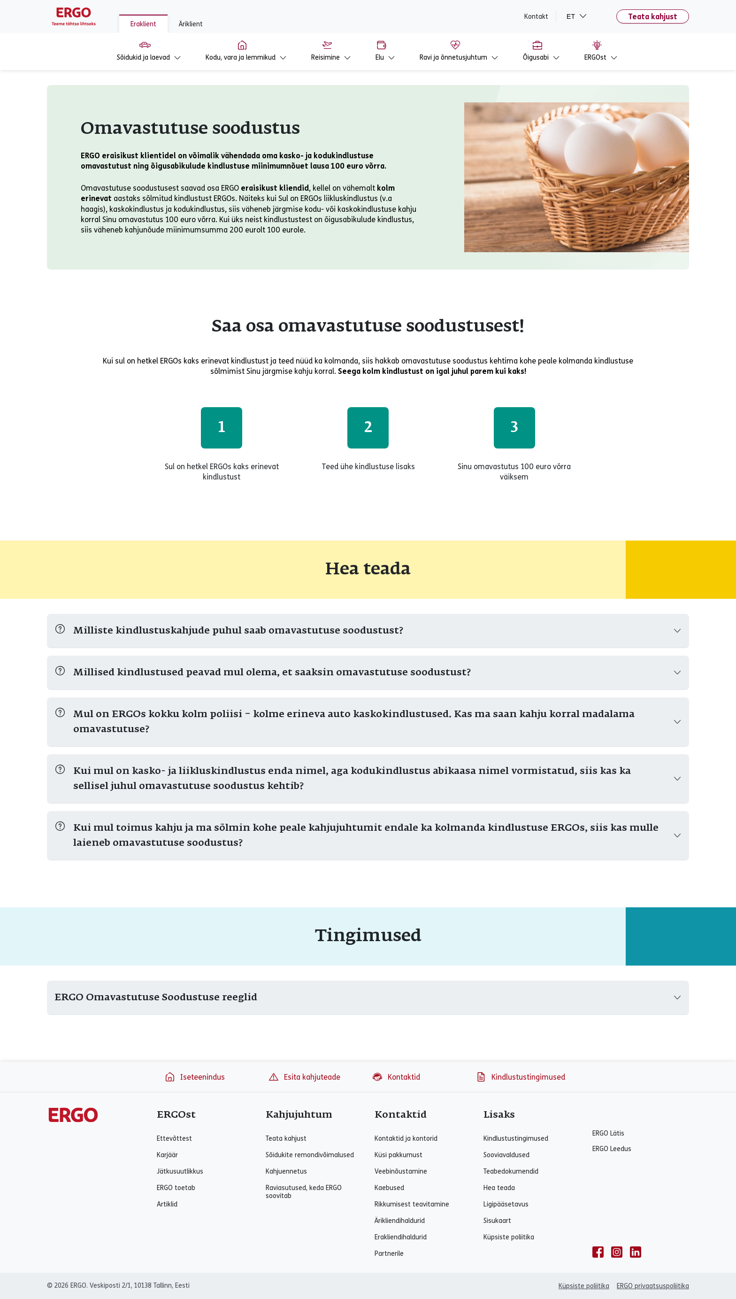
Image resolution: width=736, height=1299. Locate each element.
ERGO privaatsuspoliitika (653, 1286)
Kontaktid (396, 1076)
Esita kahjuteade (304, 1076)
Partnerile (389, 1254)
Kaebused (389, 1188)
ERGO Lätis (608, 1133)
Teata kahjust (652, 16)
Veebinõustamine (401, 1171)
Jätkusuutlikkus (180, 1171)
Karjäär (167, 1155)
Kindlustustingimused (520, 1076)
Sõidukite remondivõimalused (310, 1155)
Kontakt (536, 17)
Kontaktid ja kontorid (406, 1139)
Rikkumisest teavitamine (412, 1204)
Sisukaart (497, 1221)
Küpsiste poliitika (508, 1237)
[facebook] (598, 1252)
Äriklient (191, 24)
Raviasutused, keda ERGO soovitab (304, 1192)
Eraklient (143, 24)
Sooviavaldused (506, 1155)
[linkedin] (635, 1252)
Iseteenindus (194, 1076)
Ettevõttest (174, 1139)
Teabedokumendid (510, 1171)
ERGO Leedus (611, 1149)
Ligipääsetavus (506, 1204)
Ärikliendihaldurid (400, 1221)
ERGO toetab (176, 1188)
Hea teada (499, 1188)
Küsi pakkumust (398, 1155)
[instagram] (616, 1252)
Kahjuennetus (286, 1171)
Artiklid (167, 1204)
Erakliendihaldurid (401, 1237)
